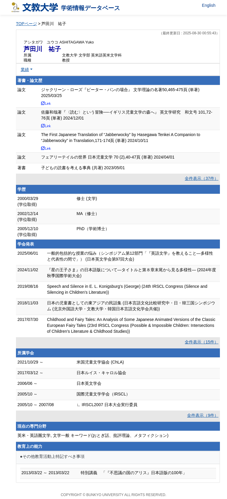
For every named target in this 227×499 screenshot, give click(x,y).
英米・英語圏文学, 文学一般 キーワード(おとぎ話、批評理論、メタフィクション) (92, 435)
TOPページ (26, 23)
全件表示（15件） (201, 342)
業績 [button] (25, 69)
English (208, 5)
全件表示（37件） (201, 178)
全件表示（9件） (202, 415)
